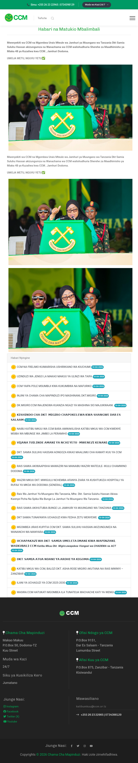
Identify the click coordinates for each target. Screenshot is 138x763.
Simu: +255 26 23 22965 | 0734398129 (50, 4)
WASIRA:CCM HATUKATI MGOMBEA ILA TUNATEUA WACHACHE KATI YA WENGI (72, 592)
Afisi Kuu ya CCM (93, 660)
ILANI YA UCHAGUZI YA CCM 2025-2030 (47, 582)
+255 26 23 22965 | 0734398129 (98, 714)
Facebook (11, 711)
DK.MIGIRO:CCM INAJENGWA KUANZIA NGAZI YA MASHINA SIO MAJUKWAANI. (72, 405)
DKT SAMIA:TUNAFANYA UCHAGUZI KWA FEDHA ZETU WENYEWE (64, 517)
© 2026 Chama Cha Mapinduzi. (58, 754)
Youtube (10, 721)
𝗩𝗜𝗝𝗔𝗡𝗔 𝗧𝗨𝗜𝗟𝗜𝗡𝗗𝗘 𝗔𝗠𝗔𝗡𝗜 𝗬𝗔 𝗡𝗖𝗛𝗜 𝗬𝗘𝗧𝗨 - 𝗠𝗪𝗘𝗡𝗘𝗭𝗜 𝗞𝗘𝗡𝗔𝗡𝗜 (68, 442)
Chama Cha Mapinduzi (25, 633)
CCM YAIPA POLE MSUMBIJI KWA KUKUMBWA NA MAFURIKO (61, 386)
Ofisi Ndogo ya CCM (95, 633)
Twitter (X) (11, 716)
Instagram (11, 706)
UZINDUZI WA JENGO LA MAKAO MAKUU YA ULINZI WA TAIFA (61, 376)
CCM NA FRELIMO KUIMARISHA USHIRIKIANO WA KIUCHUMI (60, 366)
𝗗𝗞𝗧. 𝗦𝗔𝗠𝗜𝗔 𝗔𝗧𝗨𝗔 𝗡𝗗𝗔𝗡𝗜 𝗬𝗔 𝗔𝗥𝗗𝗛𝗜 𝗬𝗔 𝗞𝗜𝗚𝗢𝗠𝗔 (59, 559)
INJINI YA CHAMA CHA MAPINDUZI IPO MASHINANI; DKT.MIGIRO (63, 395)
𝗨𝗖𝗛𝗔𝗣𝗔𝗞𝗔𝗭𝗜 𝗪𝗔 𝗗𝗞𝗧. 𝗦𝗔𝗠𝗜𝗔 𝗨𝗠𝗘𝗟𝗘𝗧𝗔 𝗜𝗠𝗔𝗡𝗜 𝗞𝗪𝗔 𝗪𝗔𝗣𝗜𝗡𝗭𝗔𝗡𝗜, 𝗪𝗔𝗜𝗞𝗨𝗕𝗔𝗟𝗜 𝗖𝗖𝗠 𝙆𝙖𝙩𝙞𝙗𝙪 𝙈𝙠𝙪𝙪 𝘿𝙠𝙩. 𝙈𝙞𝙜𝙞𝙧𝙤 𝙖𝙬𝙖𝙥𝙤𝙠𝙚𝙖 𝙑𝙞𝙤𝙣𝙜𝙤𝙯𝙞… (63, 545)
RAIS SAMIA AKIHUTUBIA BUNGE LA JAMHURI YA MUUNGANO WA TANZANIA (70, 508)
